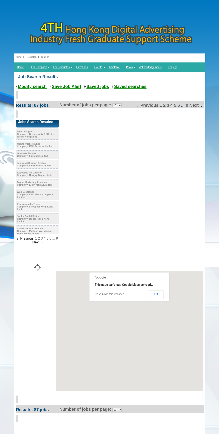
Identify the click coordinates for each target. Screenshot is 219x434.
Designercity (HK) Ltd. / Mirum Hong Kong (36, 135)
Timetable (114, 67)
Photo (129, 67)
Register (31, 57)
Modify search (32, 86)
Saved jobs (97, 86)
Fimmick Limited (38, 156)
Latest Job (82, 67)
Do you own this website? (109, 294)
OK (156, 294)
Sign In (45, 57)
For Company (39, 67)
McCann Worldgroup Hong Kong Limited (34, 232)
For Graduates (61, 67)
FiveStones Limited (40, 165)
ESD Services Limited (41, 146)
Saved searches (130, 86)
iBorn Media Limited (40, 185)
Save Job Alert (66, 86)
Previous (149, 105)
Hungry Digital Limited (41, 175)
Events (98, 67)
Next (194, 105)
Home (18, 57)
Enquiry (172, 67)
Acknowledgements (150, 67)
